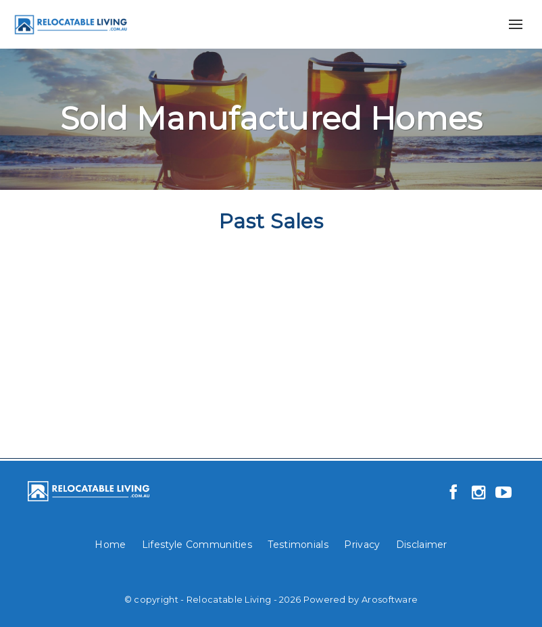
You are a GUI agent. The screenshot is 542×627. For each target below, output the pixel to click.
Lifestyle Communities (197, 544)
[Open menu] (515, 24)
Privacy (362, 544)
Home (110, 544)
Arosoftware (390, 600)
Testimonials (298, 544)
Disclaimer (421, 544)
